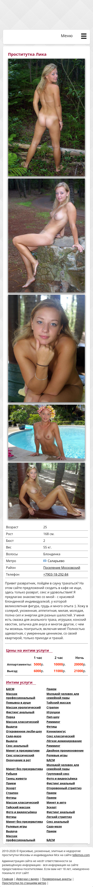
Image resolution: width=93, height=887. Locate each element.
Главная (7, 879)
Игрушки (53, 712)
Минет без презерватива (24, 769)
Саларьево (56, 561)
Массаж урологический (23, 707)
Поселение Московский (61, 567)
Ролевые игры (57, 755)
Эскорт (11, 788)
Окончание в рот (18, 760)
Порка (10, 717)
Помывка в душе (18, 702)
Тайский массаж (59, 702)
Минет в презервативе (23, 750)
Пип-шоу (53, 717)
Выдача (11, 726)
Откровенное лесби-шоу (24, 731)
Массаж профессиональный (20, 696)
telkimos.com (81, 855)
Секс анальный (17, 746)
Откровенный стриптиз (64, 788)
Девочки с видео (27, 879)
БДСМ (10, 689)
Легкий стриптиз (59, 817)
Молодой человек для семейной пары (63, 696)
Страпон (53, 707)
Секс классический (61, 736)
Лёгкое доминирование (64, 741)
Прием (51, 689)
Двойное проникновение (65, 750)
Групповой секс (58, 774)
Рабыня (11, 774)
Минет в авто (56, 802)
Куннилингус (56, 731)
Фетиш (52, 726)
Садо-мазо (13, 736)
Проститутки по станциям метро (24, 883)
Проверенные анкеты (57, 879)
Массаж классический (22, 722)
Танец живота (16, 778)
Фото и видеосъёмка (62, 778)
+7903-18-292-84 (55, 574)
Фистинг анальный (20, 712)
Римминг (53, 722)
